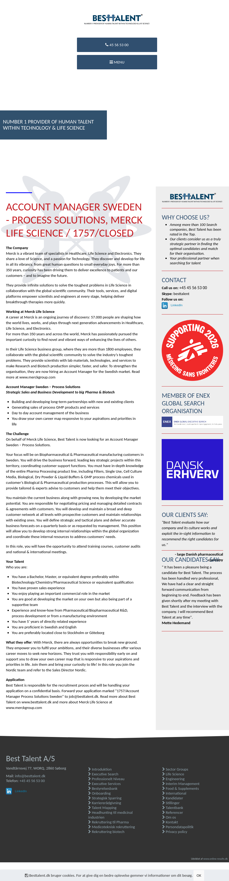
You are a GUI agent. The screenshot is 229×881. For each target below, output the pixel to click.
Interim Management (181, 783)
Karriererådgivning (104, 802)
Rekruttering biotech (106, 831)
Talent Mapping (102, 807)
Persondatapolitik (177, 826)
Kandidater (172, 798)
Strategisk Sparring (104, 798)
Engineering (173, 778)
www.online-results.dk (215, 858)
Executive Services (104, 783)
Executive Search (103, 774)
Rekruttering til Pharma (108, 822)
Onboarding (99, 793)
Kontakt (170, 822)
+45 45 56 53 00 (32, 780)
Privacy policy (174, 831)
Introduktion (100, 769)
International (174, 793)
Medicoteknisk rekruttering (111, 826)
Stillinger (171, 802)
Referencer (172, 812)
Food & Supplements (180, 788)
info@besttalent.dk (30, 776)
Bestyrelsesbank (102, 788)
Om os (169, 817)
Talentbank (172, 807)
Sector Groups (175, 769)
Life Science (173, 774)
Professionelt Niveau (106, 778)
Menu (117, 62)
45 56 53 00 (116, 44)
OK (198, 875)
